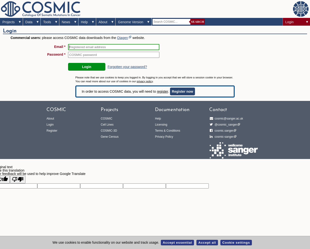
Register (51, 130)
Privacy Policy (164, 136)
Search (197, 21)
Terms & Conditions (167, 130)
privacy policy (145, 81)
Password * (56, 54)
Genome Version (130, 22)
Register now (182, 91)
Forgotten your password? (127, 67)
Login (289, 22)
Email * (60, 47)
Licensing (161, 124)
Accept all (207, 242)
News (66, 22)
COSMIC (106, 118)
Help (84, 22)
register (162, 91)
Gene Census (109, 136)
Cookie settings (236, 242)
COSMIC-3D (109, 130)
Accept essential (177, 242)
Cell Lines (107, 124)
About (103, 22)
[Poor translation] (17, 179)
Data (29, 22)
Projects (8, 22)
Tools (47, 22)
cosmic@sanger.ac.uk (228, 118)
